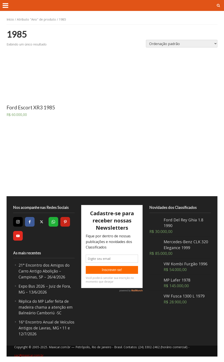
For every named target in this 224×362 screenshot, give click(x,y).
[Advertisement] (113, 161)
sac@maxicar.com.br (29, 354)
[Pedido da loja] (181, 43)
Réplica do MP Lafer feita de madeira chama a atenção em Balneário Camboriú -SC (46, 306)
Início (10, 19)
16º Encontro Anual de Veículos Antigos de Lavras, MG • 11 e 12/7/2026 (44, 327)
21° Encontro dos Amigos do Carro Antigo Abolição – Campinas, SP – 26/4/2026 (45, 270)
